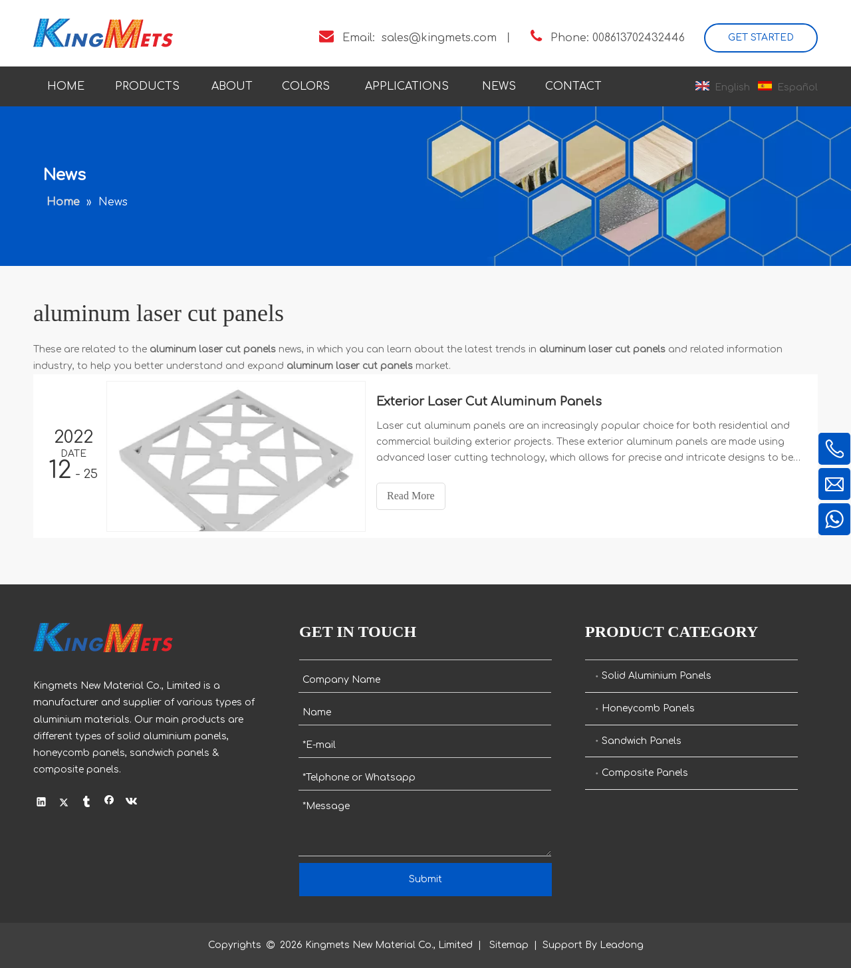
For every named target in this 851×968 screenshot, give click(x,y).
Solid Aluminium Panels (656, 676)
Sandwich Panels (641, 741)
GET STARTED (761, 38)
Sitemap (509, 945)
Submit (425, 879)
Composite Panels (645, 773)
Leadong (622, 945)
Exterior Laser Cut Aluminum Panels (490, 401)
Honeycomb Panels (648, 708)
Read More (412, 495)
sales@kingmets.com (439, 38)
